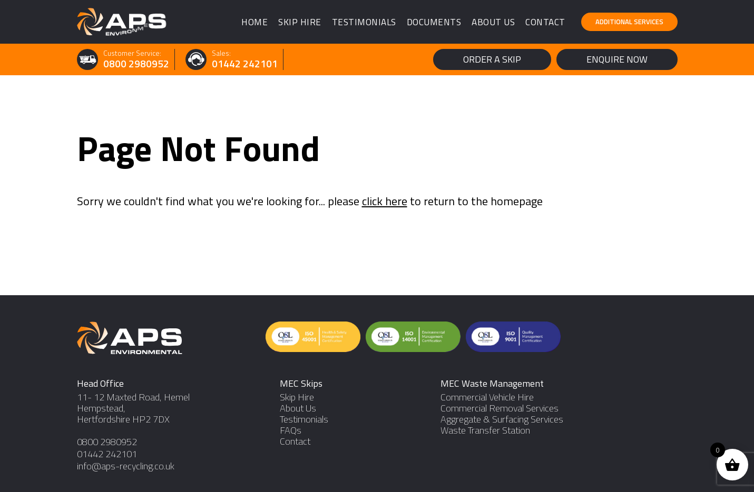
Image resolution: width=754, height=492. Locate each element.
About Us (493, 22)
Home (254, 22)
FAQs (290, 430)
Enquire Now (617, 59)
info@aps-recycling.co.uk (125, 465)
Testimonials (364, 22)
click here (384, 201)
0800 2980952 (136, 64)
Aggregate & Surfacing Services (501, 419)
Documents (434, 22)
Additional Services (629, 21)
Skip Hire (299, 22)
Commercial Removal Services (499, 408)
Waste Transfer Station (485, 430)
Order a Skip (492, 59)
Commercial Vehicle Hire (487, 397)
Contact (545, 22)
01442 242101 (245, 64)
